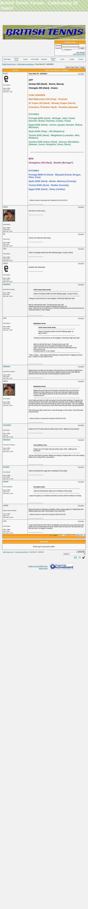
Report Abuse (43, 568)
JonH (4, 248)
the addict (6, 467)
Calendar (44, 59)
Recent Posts (53, 59)
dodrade (5, 481)
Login (82, 48)
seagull (5, 73)
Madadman (6, 284)
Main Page (7, 59)
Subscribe (81, 552)
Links (62, 59)
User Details (35, 59)
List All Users (16, 59)
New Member (80, 52)
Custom (80, 59)
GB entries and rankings (26, 64)
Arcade (71, 59)
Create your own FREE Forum (38, 566)
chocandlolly (7, 425)
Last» (55, 535)
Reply (83, 67)
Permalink (81, 73)
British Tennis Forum (9, 64)
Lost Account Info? (79, 54)
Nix (4, 234)
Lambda (5, 505)
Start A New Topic (72, 67)
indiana (5, 207)
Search (25, 59)
